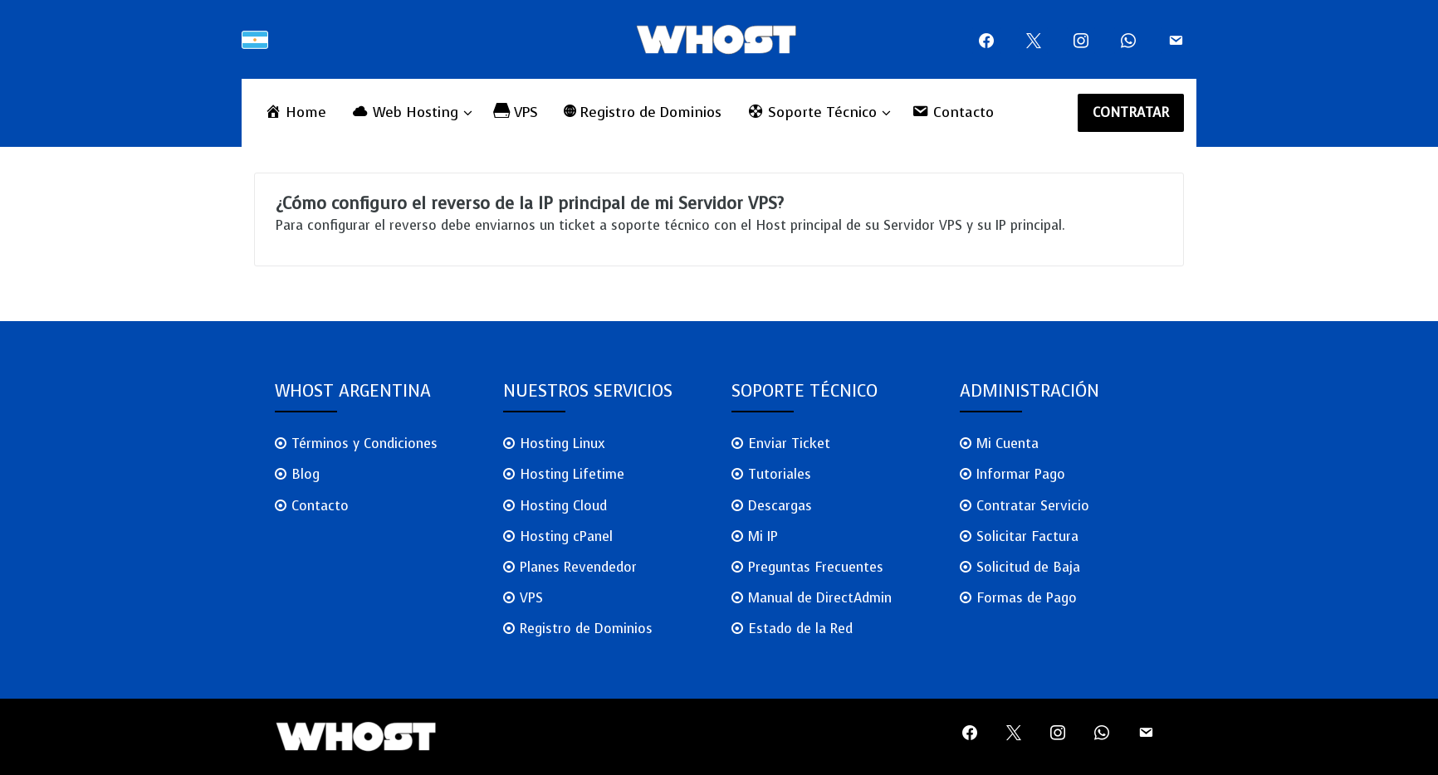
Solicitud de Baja (1028, 567)
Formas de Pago (1026, 598)
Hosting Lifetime (572, 474)
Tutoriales (779, 474)
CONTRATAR (1131, 112)
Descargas (780, 505)
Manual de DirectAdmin (820, 598)
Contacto (320, 505)
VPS (531, 598)
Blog (305, 474)
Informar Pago (1020, 474)
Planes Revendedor (578, 567)
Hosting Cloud (563, 505)
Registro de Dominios (586, 628)
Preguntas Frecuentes (815, 567)
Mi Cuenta (1007, 443)
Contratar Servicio (1032, 505)
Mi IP (763, 536)
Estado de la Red (800, 628)
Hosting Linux (562, 443)
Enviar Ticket (789, 443)
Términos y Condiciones (364, 443)
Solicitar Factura (1027, 536)
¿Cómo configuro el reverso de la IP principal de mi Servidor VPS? (530, 204)
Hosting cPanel (566, 536)
